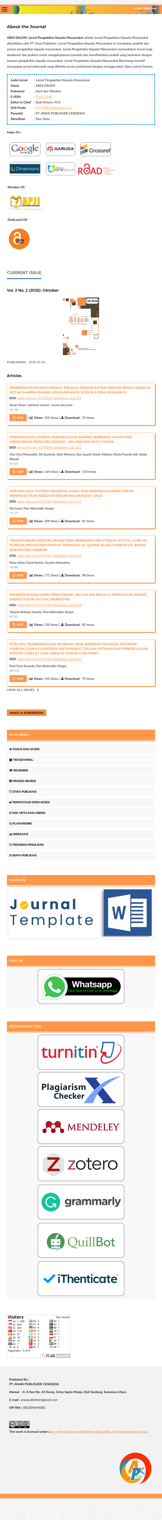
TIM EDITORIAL (21, 759)
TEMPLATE (17, 880)
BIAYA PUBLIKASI (23, 855)
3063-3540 (44, 97)
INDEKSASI (18, 834)
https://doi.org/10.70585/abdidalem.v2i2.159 (49, 398)
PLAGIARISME (20, 823)
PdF (20, 418)
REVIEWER (18, 770)
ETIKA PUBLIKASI (23, 791)
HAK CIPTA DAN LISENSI (27, 813)
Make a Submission (26, 712)
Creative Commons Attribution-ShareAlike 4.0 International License (99, 1431)
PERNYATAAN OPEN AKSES (29, 802)
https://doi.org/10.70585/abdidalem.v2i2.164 (49, 605)
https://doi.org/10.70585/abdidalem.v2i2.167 (49, 659)
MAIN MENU (19, 735)
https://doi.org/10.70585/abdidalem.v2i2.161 (49, 556)
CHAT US (16, 960)
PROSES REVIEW (22, 781)
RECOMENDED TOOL (25, 1026)
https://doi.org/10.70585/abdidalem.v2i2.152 (49, 447)
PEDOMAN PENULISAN (26, 844)
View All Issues (20, 690)
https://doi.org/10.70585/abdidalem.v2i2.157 (49, 501)
